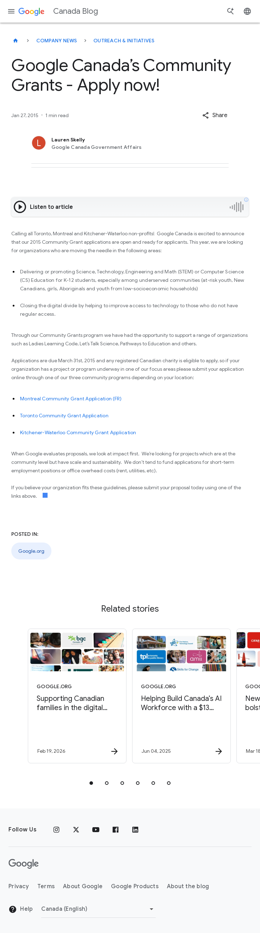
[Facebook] (115, 829)
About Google (83, 886)
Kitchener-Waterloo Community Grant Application (78, 432)
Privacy (18, 886)
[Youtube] (95, 829)
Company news (56, 40)
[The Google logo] (23, 863)
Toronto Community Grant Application (64, 415)
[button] (215, 115)
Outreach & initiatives (124, 40)
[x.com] (76, 829)
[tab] (91, 783)
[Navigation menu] (11, 11)
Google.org (31, 551)
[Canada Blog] (15, 40)
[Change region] (98, 909)
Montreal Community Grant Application (66, 398)
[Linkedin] (135, 829)
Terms (46, 886)
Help (20, 909)
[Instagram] (56, 829)
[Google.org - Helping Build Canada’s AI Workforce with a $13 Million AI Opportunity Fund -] (181, 696)
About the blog (188, 886)
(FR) (117, 398)
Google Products (135, 886)
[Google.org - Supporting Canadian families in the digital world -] (77, 696)
